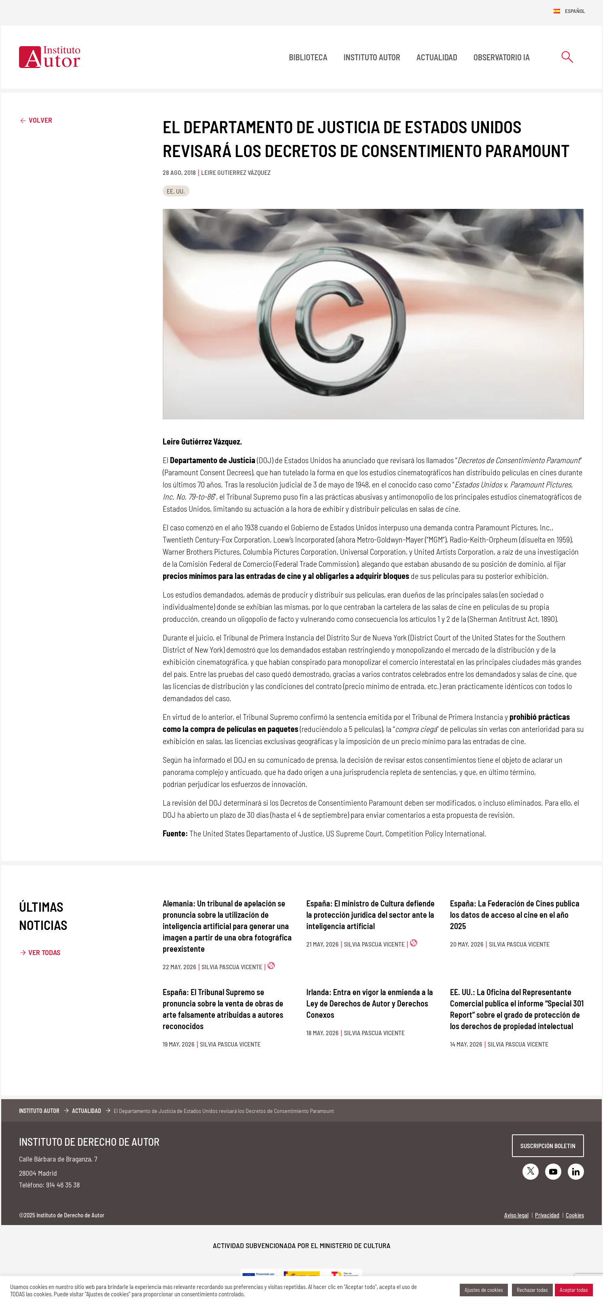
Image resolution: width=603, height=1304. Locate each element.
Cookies (575, 1215)
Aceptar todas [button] (574, 1290)
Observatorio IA (501, 57)
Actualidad (436, 57)
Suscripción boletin (547, 1145)
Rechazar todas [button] (532, 1290)
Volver (35, 119)
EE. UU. (176, 191)
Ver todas (44, 952)
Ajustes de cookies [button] (484, 1290)
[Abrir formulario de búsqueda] (567, 57)
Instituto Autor (372, 57)
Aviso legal (516, 1215)
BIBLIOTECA (308, 57)
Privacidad (547, 1215)
